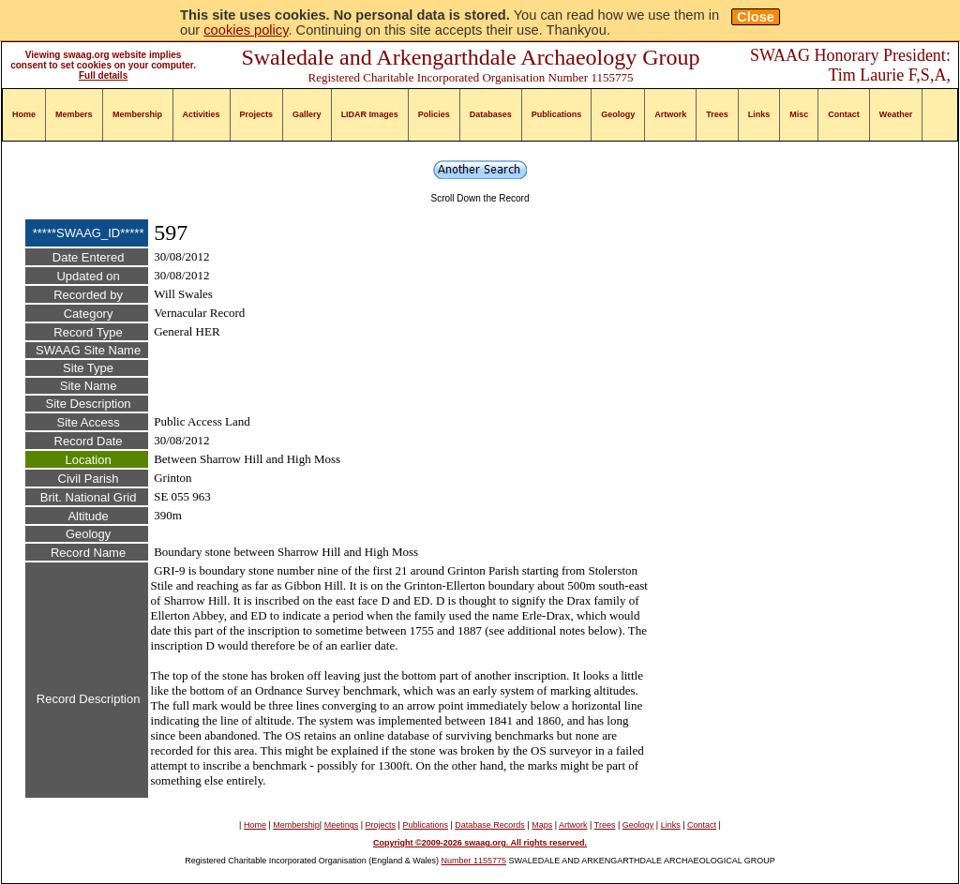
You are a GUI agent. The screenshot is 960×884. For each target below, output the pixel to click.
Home (24, 114)
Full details (103, 75)
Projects (257, 114)
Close (755, 16)
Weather (895, 114)
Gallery (307, 114)
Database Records (490, 825)
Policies (434, 114)
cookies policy (245, 29)
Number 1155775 (474, 860)
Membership (137, 114)
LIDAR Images (369, 114)
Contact (844, 114)
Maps (542, 825)
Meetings (341, 825)
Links (759, 114)
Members (74, 114)
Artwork (670, 114)
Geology (618, 114)
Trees (717, 114)
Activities (201, 114)
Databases (491, 114)
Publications (557, 114)
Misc (798, 114)
